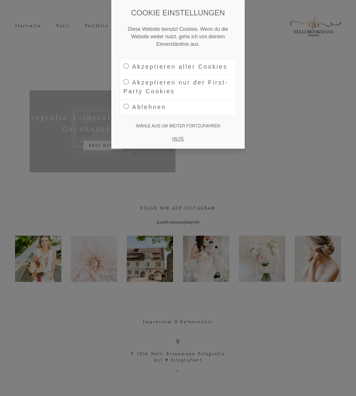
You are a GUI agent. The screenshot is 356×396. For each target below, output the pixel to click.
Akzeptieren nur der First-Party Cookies (175, 87)
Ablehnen (144, 107)
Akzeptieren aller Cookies (175, 66)
